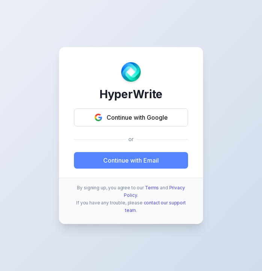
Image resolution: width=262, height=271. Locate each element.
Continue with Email (131, 160)
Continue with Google (131, 117)
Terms (152, 187)
